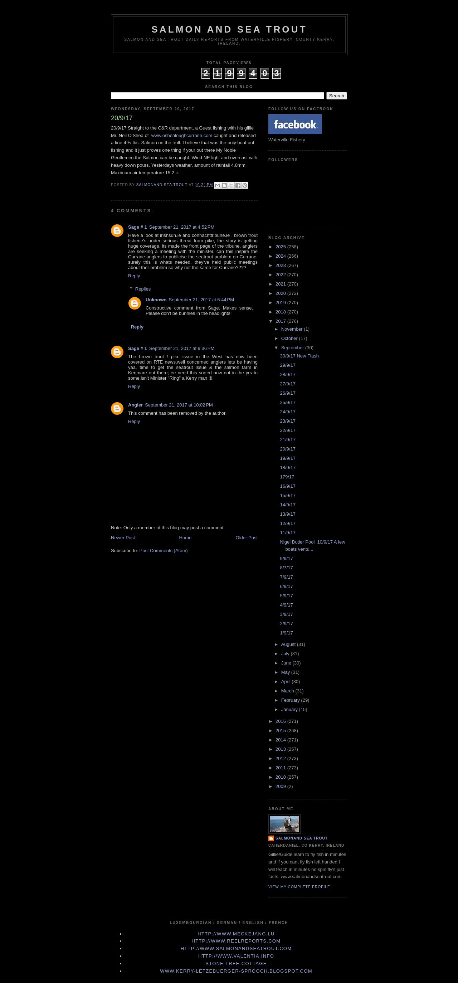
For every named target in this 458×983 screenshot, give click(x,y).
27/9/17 (287, 383)
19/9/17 (287, 458)
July (286, 653)
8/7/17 (286, 567)
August (289, 644)
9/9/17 (286, 558)
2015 (281, 730)
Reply (134, 275)
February (291, 700)
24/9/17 (287, 411)
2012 (281, 758)
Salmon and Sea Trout (229, 29)
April (286, 681)
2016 (281, 721)
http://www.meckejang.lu (236, 933)
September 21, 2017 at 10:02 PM (179, 405)
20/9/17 (287, 449)
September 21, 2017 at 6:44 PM (201, 299)
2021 (281, 284)
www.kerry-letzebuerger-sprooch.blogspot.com (236, 971)
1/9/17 (286, 633)
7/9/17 (286, 577)
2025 (281, 246)
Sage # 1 (137, 227)
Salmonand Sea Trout (302, 838)
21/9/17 (287, 439)
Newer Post (123, 537)
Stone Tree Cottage (236, 963)
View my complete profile (299, 887)
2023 (281, 265)
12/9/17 (287, 523)
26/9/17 (287, 393)
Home (185, 537)
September (293, 347)
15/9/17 (287, 495)
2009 (281, 786)
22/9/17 (287, 430)
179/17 (287, 477)
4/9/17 (286, 605)
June (287, 663)
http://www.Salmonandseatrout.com (236, 948)
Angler (135, 405)
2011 (281, 767)
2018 (281, 312)
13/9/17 (287, 514)
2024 (281, 256)
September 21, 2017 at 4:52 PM (181, 227)
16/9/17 (287, 486)
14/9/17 (287, 504)
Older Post (247, 537)
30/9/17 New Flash (299, 356)
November (292, 329)
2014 (281, 740)
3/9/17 (286, 614)
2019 (281, 302)
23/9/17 (287, 421)
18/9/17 (287, 467)
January (290, 709)
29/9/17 (287, 365)
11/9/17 (287, 532)
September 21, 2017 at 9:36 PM (181, 348)
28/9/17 (287, 374)
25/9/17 (287, 402)
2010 (281, 777)
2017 (281, 321)
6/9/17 (286, 586)
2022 (281, 274)
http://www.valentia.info (236, 956)
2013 (281, 749)
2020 (281, 293)
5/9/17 (286, 595)
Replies (143, 288)
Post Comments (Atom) (164, 550)
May (286, 672)
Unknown (156, 299)
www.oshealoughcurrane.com (182, 135)
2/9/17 (286, 623)
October (290, 338)
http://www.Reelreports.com (236, 941)
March (288, 691)
